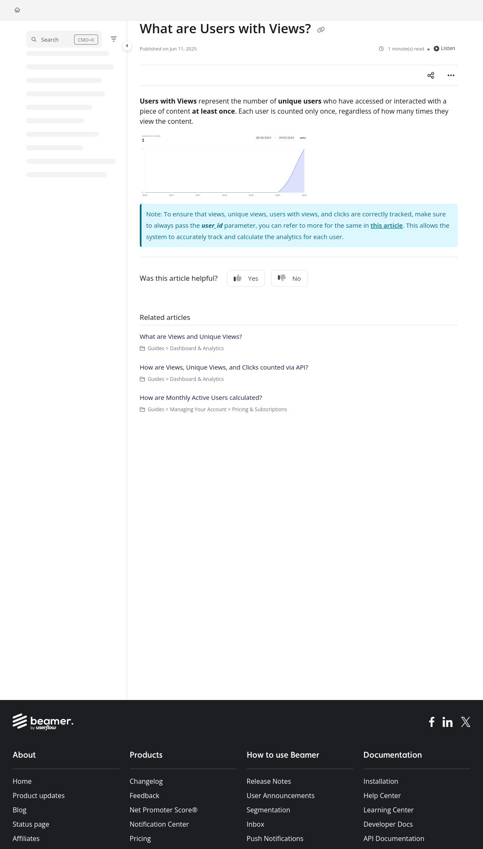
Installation (380, 781)
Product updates (39, 795)
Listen (444, 48)
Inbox (255, 824)
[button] (64, 39)
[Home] (17, 10)
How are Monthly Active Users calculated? (201, 397)
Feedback (145, 795)
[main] (298, 360)
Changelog (146, 781)
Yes (246, 278)
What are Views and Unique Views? (191, 336)
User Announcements (281, 795)
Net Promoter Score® (163, 809)
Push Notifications (275, 838)
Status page (31, 824)
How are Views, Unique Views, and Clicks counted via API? (224, 367)
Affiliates (26, 838)
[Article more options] (451, 75)
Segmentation (269, 809)
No (289, 278)
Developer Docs (388, 824)
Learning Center (388, 809)
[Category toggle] (127, 46)
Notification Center (159, 824)
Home (22, 781)
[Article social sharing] (431, 75)
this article (387, 225)
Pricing (140, 838)
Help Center (382, 795)
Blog (20, 809)
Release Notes (269, 781)
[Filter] (114, 39)
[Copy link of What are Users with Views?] (321, 30)
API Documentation (393, 838)
